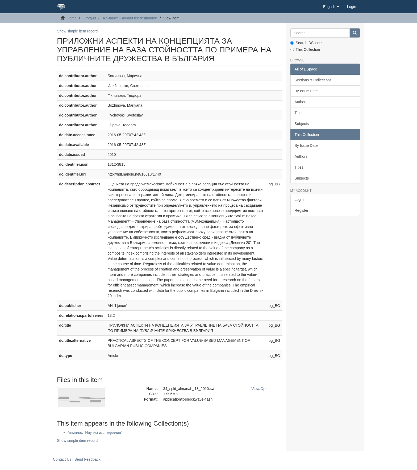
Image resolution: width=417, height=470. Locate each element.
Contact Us (62, 459)
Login (299, 199)
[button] (331, 6)
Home (72, 18)
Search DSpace (306, 43)
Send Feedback (87, 459)
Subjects (302, 124)
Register (301, 210)
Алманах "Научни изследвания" (130, 18)
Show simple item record (77, 31)
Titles (299, 113)
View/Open (260, 388)
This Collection (305, 49)
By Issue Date (306, 91)
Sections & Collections (313, 80)
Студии (90, 18)
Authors (301, 102)
